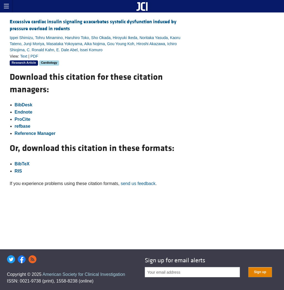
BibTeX (22, 163)
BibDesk (23, 104)
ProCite (23, 119)
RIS (18, 171)
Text (23, 56)
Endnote (23, 112)
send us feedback (138, 183)
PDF (34, 56)
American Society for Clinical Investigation (83, 274)
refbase (23, 126)
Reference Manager (35, 133)
